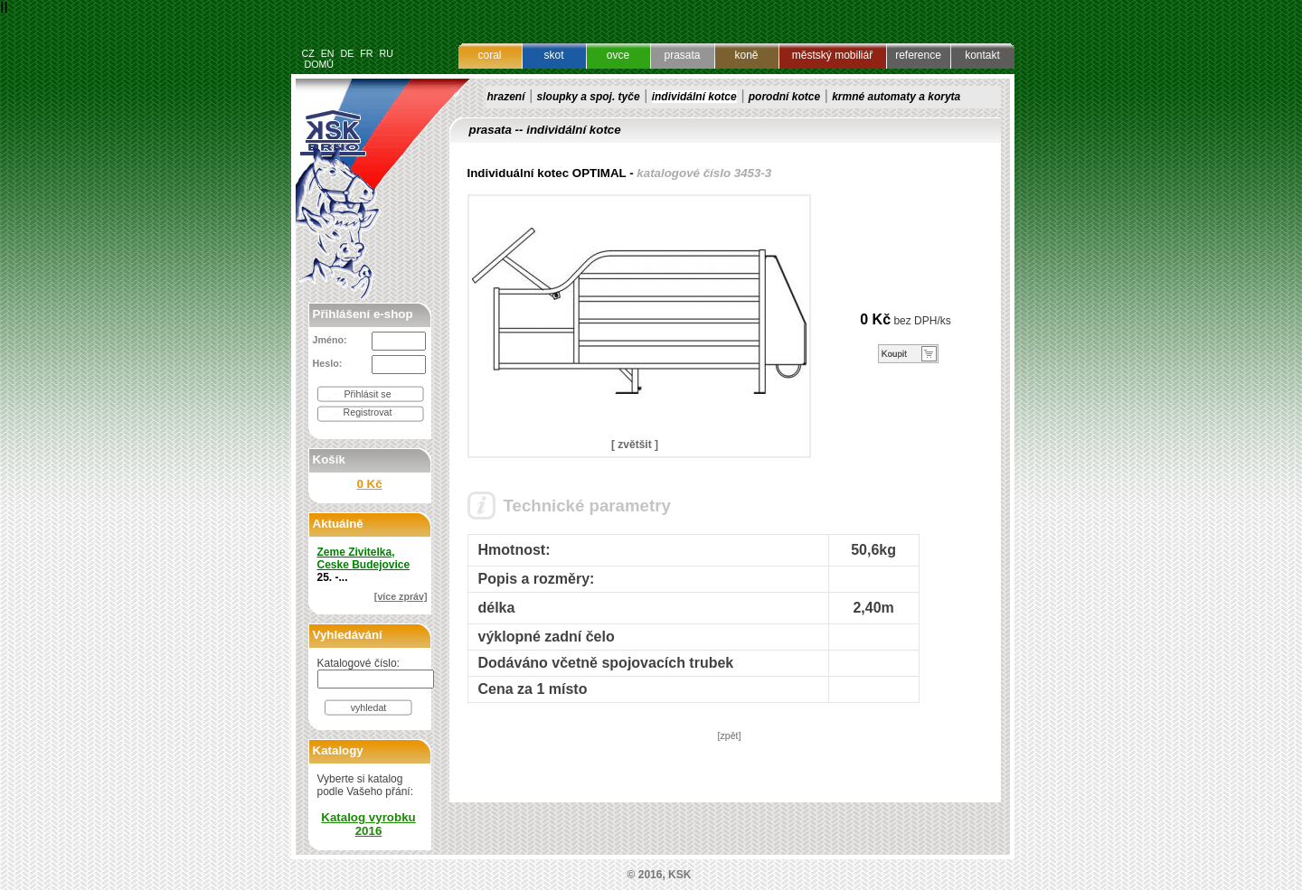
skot (553, 55)
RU (385, 53)
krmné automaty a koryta (896, 96)
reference (918, 55)
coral (489, 55)
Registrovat (368, 412)
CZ (308, 53)
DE (347, 53)
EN (328, 53)
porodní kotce (784, 96)
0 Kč (369, 484)
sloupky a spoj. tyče (588, 96)
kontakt (982, 55)
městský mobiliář (832, 55)
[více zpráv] (401, 596)
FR (366, 53)
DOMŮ (319, 64)
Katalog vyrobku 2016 (368, 824)
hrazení (506, 96)
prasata (682, 55)
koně (746, 55)
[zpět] (729, 735)
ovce (618, 55)
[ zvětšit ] (634, 444)
